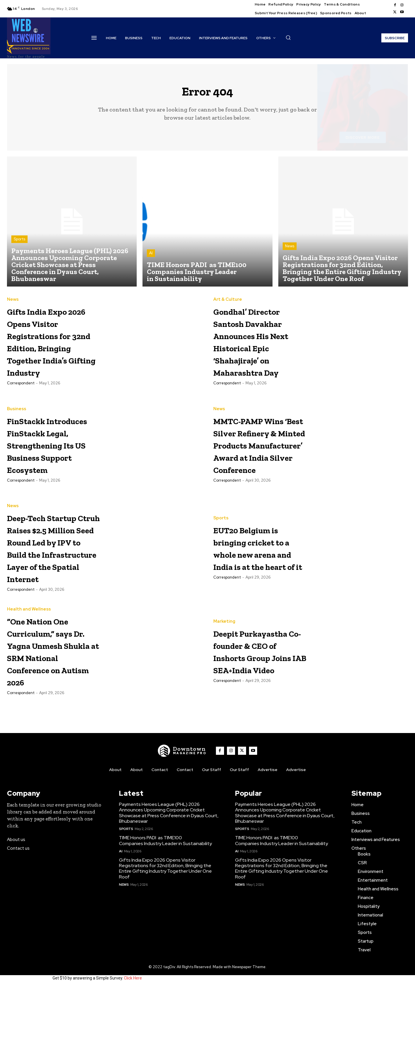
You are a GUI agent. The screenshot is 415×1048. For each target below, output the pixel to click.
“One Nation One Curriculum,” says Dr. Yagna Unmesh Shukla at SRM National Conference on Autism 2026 (52, 711)
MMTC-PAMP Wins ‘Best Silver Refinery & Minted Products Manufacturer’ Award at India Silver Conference (259, 470)
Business (16, 416)
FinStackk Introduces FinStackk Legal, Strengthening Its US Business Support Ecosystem (51, 464)
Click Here (133, 1038)
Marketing (224, 668)
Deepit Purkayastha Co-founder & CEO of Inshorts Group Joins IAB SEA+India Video (258, 710)
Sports (19, 243)
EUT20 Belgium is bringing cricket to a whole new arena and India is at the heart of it (258, 580)
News (289, 250)
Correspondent (21, 406)
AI (151, 257)
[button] (288, 37)
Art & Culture (227, 299)
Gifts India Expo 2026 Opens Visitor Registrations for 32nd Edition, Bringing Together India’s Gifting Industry (53, 352)
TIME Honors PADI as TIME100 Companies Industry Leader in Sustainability (165, 901)
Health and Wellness (29, 663)
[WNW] (182, 811)
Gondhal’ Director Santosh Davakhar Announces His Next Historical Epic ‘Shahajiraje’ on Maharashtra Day (259, 352)
